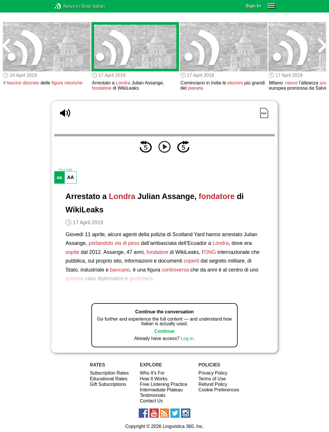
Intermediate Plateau (161, 389)
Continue (164, 331)
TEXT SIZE (65, 169)
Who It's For (152, 372)
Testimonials (152, 395)
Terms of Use (212, 378)
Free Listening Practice (163, 384)
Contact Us (151, 400)
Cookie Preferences (218, 389)
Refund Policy (212, 384)
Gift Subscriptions (108, 384)
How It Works (153, 378)
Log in (187, 338)
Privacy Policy (212, 372)
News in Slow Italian (67, 6)
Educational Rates (108, 378)
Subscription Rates (109, 372)
